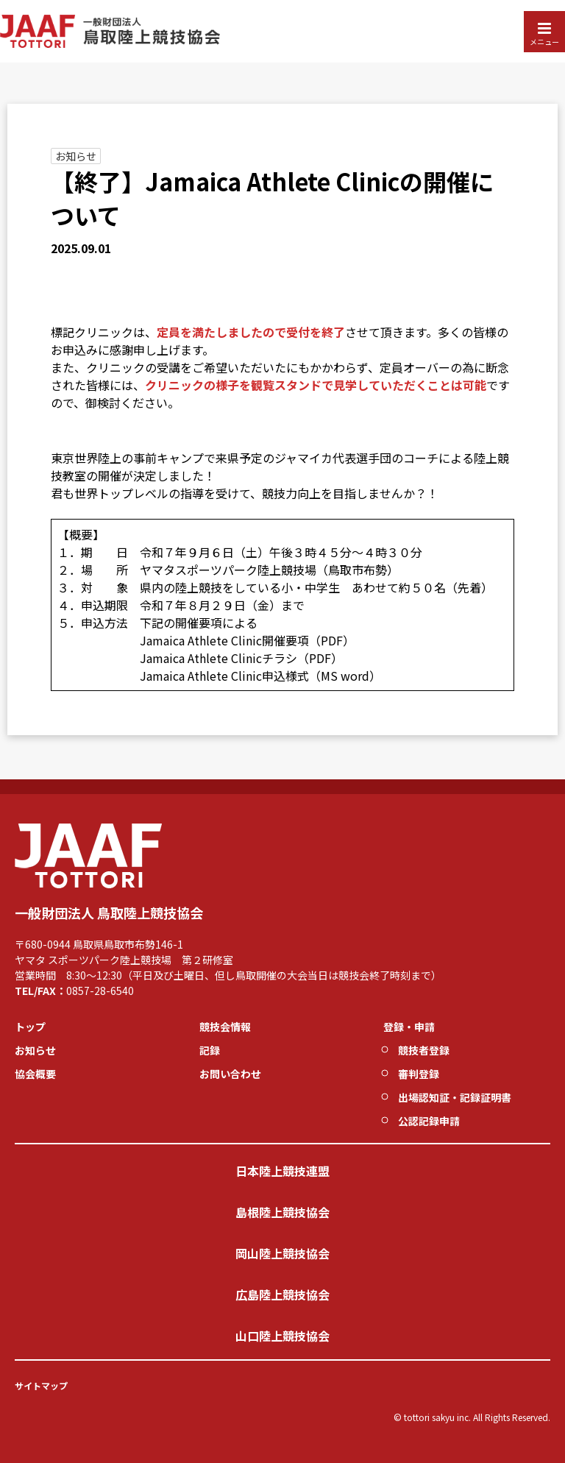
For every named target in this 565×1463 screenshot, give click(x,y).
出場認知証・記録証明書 (454, 1097)
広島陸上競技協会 (282, 1294)
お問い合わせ (230, 1073)
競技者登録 (423, 1050)
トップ (30, 1026)
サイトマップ (41, 1385)
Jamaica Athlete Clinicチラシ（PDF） (241, 658)
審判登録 (418, 1073)
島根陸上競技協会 (282, 1212)
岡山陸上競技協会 (282, 1253)
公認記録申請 (429, 1120)
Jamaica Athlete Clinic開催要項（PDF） (247, 640)
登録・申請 (409, 1026)
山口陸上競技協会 (282, 1336)
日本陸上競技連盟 (282, 1171)
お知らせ (75, 156)
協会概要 (35, 1073)
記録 (209, 1050)
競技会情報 (225, 1026)
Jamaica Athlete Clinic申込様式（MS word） (260, 675)
